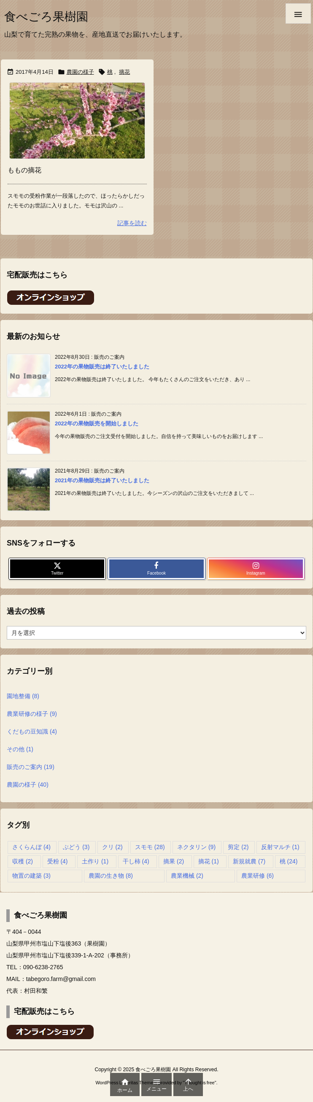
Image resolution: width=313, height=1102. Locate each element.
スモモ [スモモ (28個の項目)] (150, 847)
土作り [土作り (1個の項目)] (95, 861)
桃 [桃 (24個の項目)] (289, 861)
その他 (20, 749)
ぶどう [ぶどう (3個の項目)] (76, 847)
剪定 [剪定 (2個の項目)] (238, 847)
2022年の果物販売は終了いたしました (102, 366)
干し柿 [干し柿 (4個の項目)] (136, 861)
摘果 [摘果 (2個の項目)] (173, 861)
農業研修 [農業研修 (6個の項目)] (257, 875)
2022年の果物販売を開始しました (96, 423)
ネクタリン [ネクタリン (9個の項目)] (196, 847)
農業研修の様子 (32, 713)
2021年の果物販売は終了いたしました (102, 480)
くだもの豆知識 (32, 731)
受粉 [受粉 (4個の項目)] (57, 861)
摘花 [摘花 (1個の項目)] (208, 861)
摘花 (124, 72)
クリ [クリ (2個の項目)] (112, 847)
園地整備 (23, 696)
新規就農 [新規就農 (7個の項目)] (249, 861)
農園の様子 (80, 72)
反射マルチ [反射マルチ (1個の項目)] (280, 847)
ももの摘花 (24, 170)
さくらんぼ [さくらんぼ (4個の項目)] (31, 847)
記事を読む (132, 223)
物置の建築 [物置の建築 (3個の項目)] (31, 875)
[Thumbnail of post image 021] (77, 120)
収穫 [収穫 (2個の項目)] (22, 861)
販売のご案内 (30, 766)
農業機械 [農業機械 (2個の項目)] (187, 875)
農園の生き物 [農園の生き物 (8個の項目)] (111, 875)
